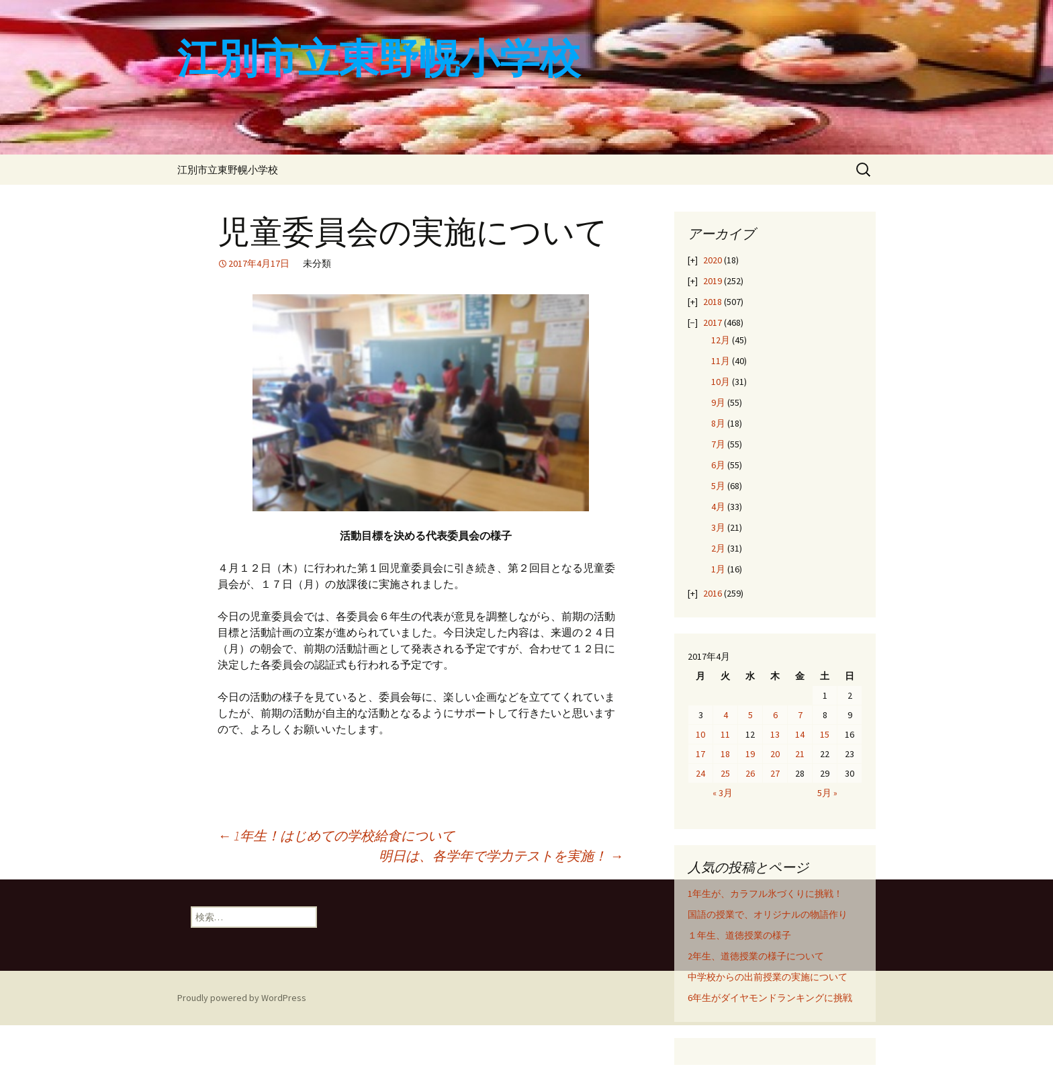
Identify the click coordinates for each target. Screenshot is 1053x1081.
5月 (718, 486)
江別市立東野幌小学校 (227, 169)
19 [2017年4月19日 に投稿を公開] (750, 754)
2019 (712, 281)
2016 (712, 593)
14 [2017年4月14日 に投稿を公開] (800, 734)
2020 (712, 260)
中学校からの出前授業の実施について (768, 977)
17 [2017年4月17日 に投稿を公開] (700, 754)
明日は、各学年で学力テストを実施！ (501, 855)
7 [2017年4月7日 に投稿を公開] (800, 715)
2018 (712, 302)
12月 (720, 340)
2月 (718, 548)
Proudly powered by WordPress (241, 998)
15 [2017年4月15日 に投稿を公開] (824, 734)
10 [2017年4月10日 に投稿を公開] (700, 734)
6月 (718, 465)
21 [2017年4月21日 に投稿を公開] (800, 754)
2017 (712, 322)
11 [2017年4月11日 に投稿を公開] (725, 734)
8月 (718, 423)
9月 (718, 402)
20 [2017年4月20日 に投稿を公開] (775, 754)
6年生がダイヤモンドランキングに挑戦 (770, 998)
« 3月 (723, 793)
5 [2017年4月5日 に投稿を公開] (750, 715)
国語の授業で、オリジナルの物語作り (768, 914)
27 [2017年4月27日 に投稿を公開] (775, 773)
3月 (718, 527)
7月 (718, 444)
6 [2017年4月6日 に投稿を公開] (775, 715)
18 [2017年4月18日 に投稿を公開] (725, 754)
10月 (720, 382)
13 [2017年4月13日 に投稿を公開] (775, 734)
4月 (718, 507)
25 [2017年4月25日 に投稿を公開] (725, 773)
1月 (718, 569)
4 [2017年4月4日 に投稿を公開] (725, 715)
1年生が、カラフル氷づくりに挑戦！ (765, 894)
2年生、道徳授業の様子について (756, 956)
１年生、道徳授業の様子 (739, 935)
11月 (720, 361)
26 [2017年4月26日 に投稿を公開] (750, 773)
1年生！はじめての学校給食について (336, 835)
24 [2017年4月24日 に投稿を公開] (700, 773)
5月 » (827, 793)
